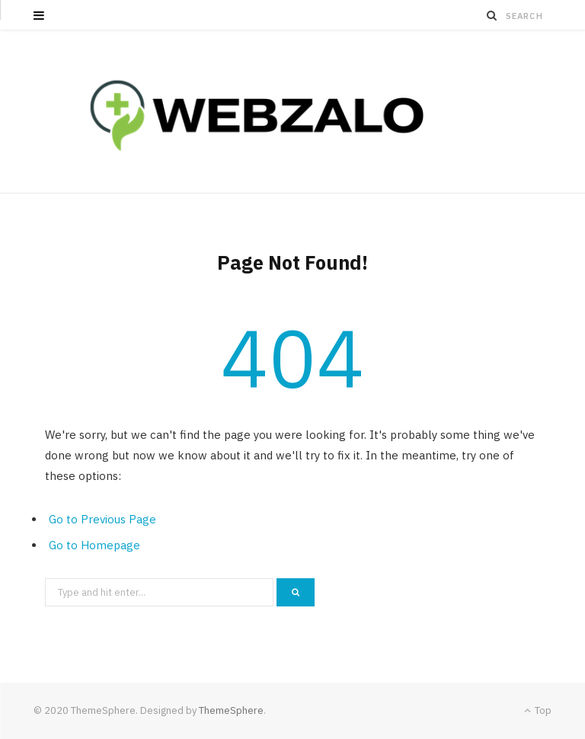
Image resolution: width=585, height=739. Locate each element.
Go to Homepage (94, 545)
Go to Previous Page (102, 519)
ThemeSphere (231, 710)
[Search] (492, 15)
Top (537, 710)
